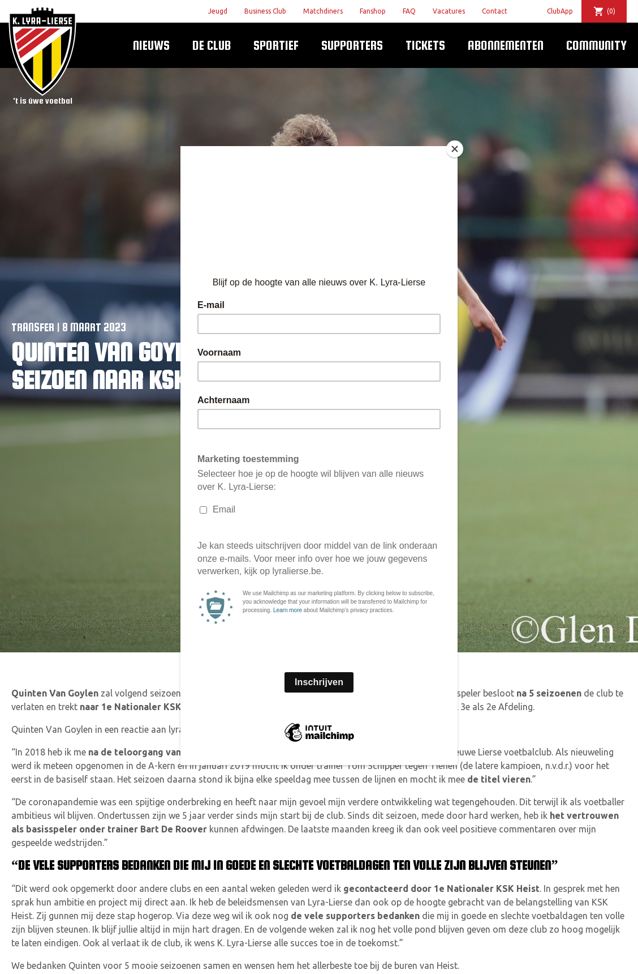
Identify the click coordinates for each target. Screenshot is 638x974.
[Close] (454, 148)
